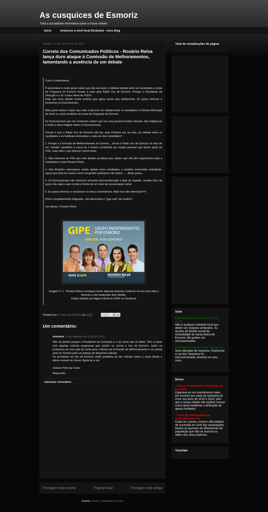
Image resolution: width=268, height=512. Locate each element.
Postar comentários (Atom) (107, 500)
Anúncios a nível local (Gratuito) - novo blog (90, 30)
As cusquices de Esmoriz (89, 15)
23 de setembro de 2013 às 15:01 (85, 336)
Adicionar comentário (57, 381)
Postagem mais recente (59, 488)
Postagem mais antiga (146, 488)
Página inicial (103, 488)
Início (48, 30)
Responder (59, 373)
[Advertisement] (200, 83)
